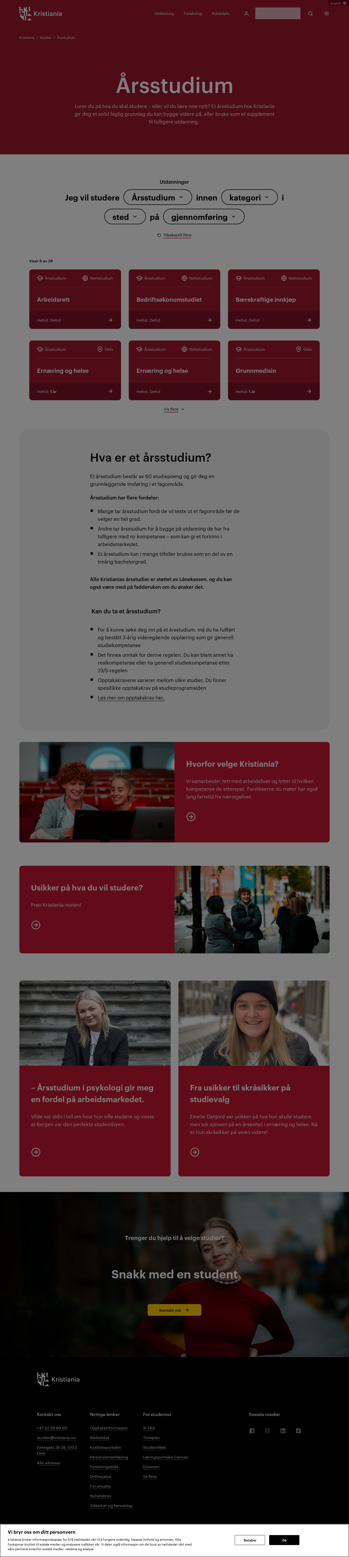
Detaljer (250, 1540)
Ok (284, 1540)
